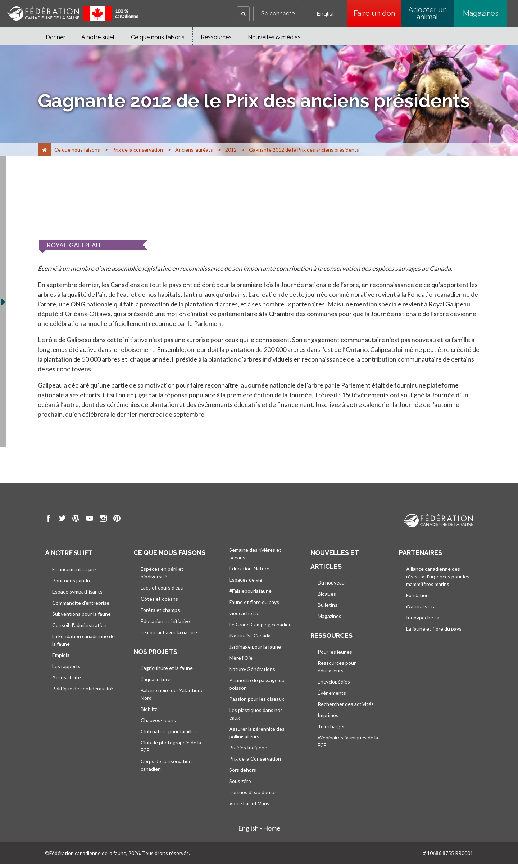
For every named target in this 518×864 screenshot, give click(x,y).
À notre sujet (98, 37)
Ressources (216, 37)
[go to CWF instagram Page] (103, 519)
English (326, 14)
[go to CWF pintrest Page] (117, 519)
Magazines (481, 13)
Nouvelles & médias (274, 37)
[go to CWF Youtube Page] (89, 519)
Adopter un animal (427, 13)
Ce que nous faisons (158, 37)
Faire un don (377, 13)
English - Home (259, 828)
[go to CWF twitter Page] (62, 519)
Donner (55, 37)
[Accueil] (44, 149)
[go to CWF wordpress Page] (75, 519)
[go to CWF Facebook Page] (48, 519)
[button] (243, 13)
